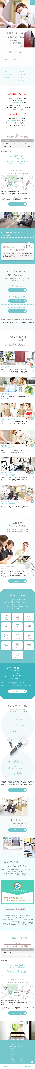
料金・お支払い (7, 81)
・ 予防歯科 (12, 1061)
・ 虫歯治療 (12, 1058)
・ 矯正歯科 (21, 1061)
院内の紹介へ (17, 829)
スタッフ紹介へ (17, 581)
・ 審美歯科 (21, 1059)
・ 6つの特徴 (12, 1052)
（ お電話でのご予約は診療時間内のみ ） (17, 162)
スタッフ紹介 (22, 74)
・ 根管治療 (12, 1063)
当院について (7, 74)
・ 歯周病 (12, 1059)
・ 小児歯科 (21, 1058)
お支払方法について (9, 239)
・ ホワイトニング (22, 1063)
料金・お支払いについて (17, 691)
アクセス (21, 81)
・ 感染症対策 (21, 1049)
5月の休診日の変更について (11, 232)
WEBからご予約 (17, 300)
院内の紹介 (6, 77)
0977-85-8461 (17, 311)
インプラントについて (17, 790)
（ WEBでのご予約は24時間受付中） (17, 157)
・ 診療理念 (12, 1050)
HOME (5, 71)
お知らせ (6, 235)
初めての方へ (22, 71)
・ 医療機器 (20, 1048)
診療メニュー (22, 77)
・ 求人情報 (12, 1054)
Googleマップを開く (17, 204)
